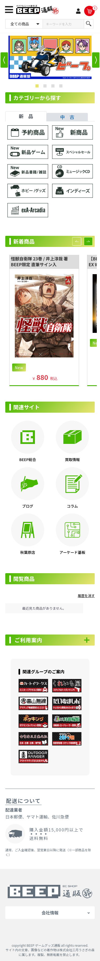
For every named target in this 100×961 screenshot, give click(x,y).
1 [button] (38, 87)
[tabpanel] (50, 174)
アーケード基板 (72, 552)
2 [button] (46, 87)
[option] (50, 57)
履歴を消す (86, 595)
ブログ (27, 506)
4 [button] (62, 87)
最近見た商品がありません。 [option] (44, 608)
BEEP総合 (27, 459)
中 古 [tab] (67, 116)
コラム (72, 506)
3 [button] (54, 87)
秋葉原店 (27, 552)
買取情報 (72, 459)
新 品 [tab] (26, 116)
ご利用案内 (28, 640)
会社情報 (50, 912)
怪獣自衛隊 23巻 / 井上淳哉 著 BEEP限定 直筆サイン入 (39, 261)
